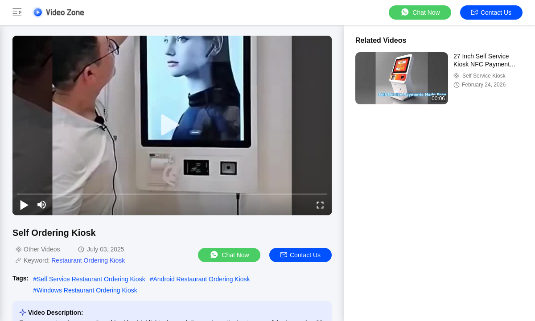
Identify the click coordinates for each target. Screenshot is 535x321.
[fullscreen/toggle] (320, 204)
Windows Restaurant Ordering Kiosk (87, 290)
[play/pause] (24, 204)
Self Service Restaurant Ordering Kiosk (91, 279)
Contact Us (491, 12)
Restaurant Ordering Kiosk (88, 260)
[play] (172, 125)
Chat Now (420, 12)
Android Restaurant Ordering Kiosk (201, 279)
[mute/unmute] (42, 204)
